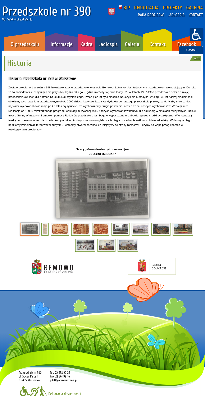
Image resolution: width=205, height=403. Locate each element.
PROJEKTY (172, 8)
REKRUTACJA (146, 8)
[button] (196, 34)
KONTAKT (196, 15)
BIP (124, 8)
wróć (197, 58)
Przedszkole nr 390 (46, 11)
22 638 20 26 (62, 373)
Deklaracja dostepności (50, 394)
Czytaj (191, 50)
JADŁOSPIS (176, 15)
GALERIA (194, 8)
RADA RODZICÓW (151, 15)
